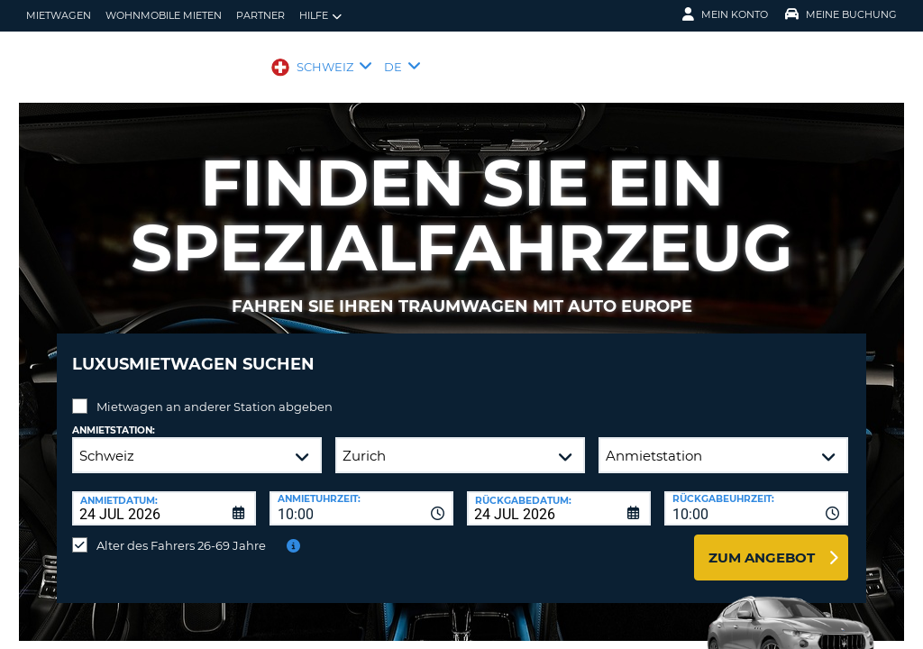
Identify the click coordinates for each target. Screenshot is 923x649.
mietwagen (58, 15)
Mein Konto (725, 14)
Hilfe (320, 15)
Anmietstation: (113, 417)
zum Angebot (761, 544)
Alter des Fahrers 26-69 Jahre (181, 532)
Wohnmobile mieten (163, 15)
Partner (260, 15)
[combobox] (361, 495)
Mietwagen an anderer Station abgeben (214, 393)
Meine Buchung (841, 14)
